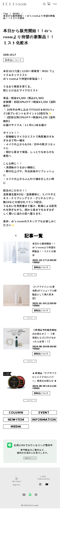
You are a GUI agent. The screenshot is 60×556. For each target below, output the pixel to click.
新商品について (13, 60)
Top (5, 13)
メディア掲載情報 (16, 464)
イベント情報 (44, 435)
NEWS (16, 13)
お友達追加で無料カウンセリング (28, 502)
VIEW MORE (30, 277)
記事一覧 (33, 235)
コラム (16, 435)
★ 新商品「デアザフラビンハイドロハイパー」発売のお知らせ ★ (44, 390)
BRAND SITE (16, 532)
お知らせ (44, 449)
